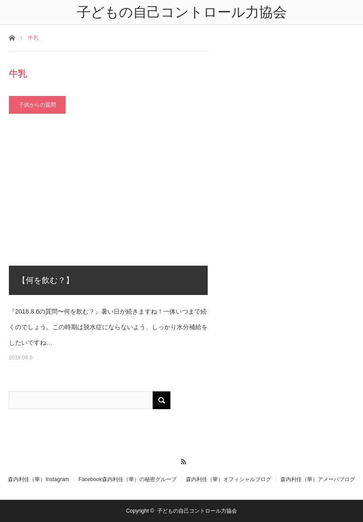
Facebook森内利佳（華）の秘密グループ (128, 479)
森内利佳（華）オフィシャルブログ (228, 479)
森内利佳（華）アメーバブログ (317, 479)
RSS (181, 460)
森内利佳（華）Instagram (38, 479)
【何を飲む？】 (46, 280)
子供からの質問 (37, 105)
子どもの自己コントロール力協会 (197, 511)
